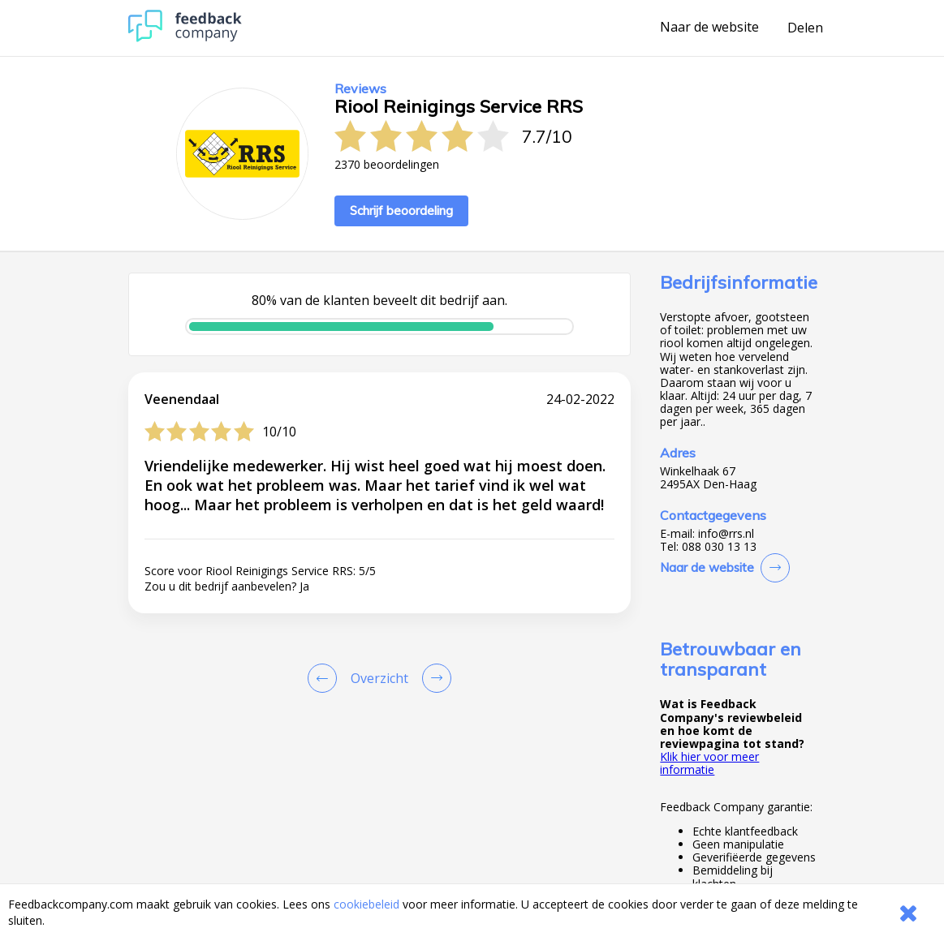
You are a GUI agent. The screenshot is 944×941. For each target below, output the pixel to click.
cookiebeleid (366, 904)
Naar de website (709, 27)
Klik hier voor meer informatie (709, 763)
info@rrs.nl (726, 533)
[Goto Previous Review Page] (325, 678)
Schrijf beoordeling (401, 210)
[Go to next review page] (433, 678)
